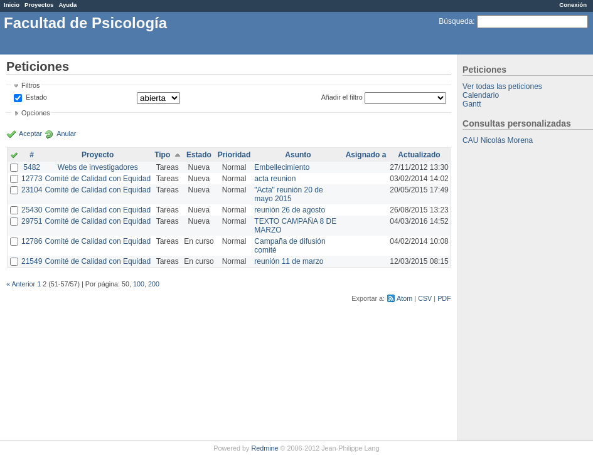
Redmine (264, 448)
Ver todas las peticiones (502, 86)
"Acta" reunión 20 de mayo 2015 (288, 194)
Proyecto (98, 154)
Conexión (573, 4)
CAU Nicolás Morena (497, 140)
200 (153, 284)
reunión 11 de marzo (288, 261)
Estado (36, 97)
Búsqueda (456, 21)
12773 (31, 178)
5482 (31, 167)
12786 (31, 241)
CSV (425, 298)
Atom (404, 298)
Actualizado (419, 154)
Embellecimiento (281, 167)
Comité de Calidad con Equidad (98, 178)
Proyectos (38, 4)
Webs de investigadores (98, 167)
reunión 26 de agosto (289, 210)
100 (138, 284)
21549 (31, 261)
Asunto (298, 154)
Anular (66, 133)
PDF (444, 298)
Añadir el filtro (342, 97)
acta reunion (275, 178)
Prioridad (234, 154)
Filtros (30, 85)
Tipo (162, 154)
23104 (31, 190)
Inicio (11, 4)
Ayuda (67, 4)
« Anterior (20, 284)
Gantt (471, 104)
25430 (31, 210)
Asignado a (366, 154)
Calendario (480, 95)
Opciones (35, 113)
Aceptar (30, 133)
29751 (31, 221)
